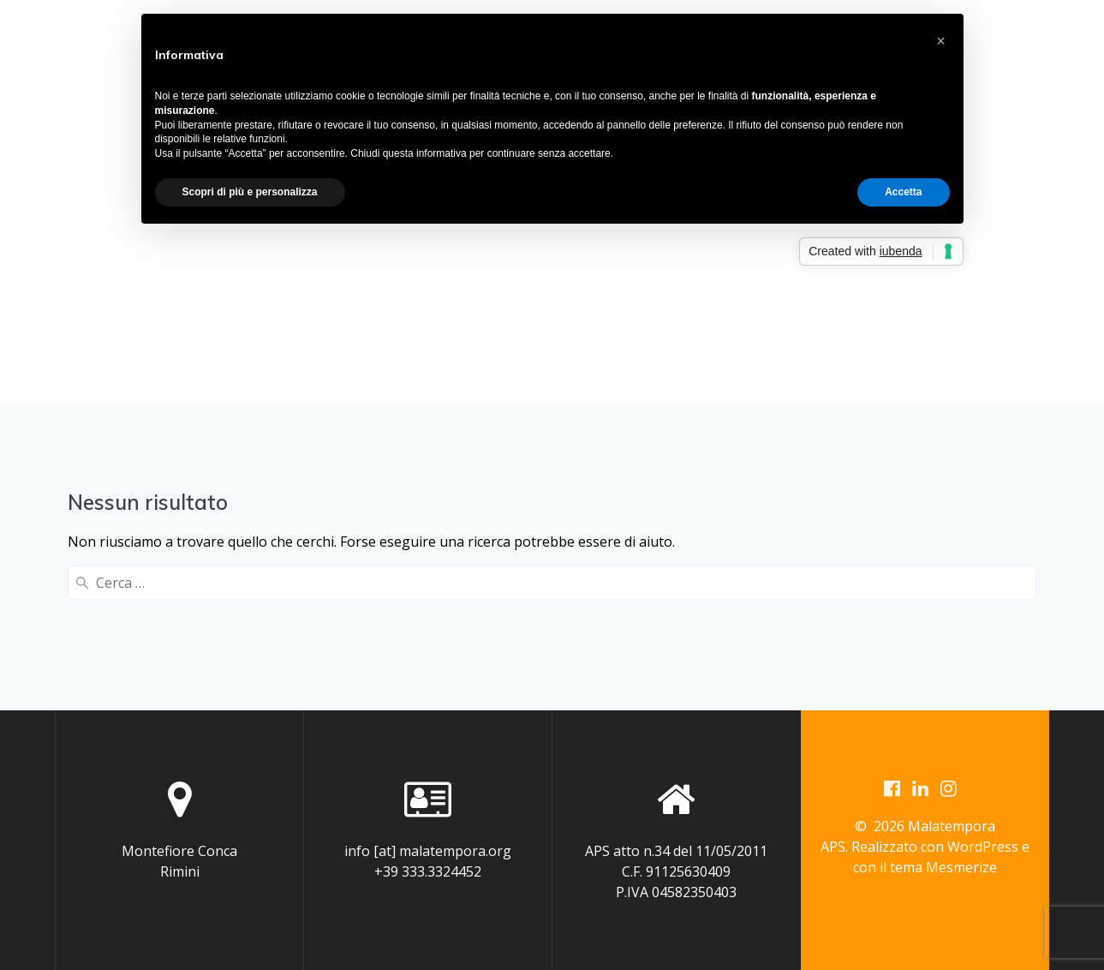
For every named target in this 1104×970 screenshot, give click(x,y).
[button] (941, 41)
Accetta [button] (903, 192)
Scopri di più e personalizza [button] (250, 192)
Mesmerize (961, 868)
